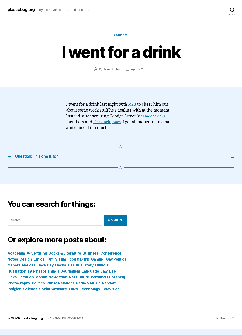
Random (121, 36)
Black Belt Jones (108, 122)
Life (41, 277)
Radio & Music (40, 289)
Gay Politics (35, 265)
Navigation (100, 277)
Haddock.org (155, 116)
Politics (96, 283)
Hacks (105, 265)
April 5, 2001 (140, 70)
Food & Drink (107, 259)
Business (98, 253)
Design (50, 259)
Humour (30, 271)
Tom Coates (111, 70)
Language (17, 277)
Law (32, 277)
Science (96, 289)
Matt (132, 105)
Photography (74, 283)
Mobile (82, 277)
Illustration (50, 271)
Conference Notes (25, 259)
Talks (32, 295)
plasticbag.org (22, 9)
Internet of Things (79, 271)
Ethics (64, 259)
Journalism (108, 271)
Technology (49, 295)
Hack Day (88, 265)
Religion (80, 289)
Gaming (15, 265)
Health (118, 265)
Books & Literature (70, 253)
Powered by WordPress (67, 324)
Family (78, 259)
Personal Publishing (42, 283)
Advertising (39, 253)
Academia (17, 253)
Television (72, 295)
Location (66, 277)
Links (51, 277)
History (14, 271)
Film (90, 259)
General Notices (63, 265)
